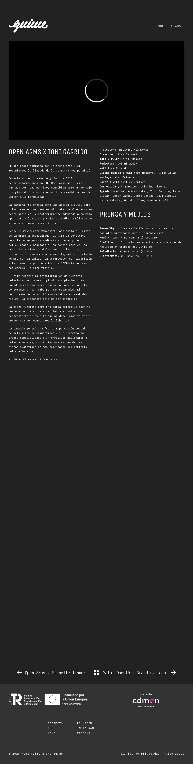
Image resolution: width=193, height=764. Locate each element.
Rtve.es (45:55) (126, 251)
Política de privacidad (139, 753)
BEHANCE (83, 732)
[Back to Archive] (96, 672)
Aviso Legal (174, 753)
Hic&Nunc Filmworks (23, 359)
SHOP (52, 732)
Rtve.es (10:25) (126, 256)
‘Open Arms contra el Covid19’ (129, 237)
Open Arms (50, 359)
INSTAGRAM (85, 728)
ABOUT (52, 728)
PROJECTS (55, 723)
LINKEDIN (84, 723)
